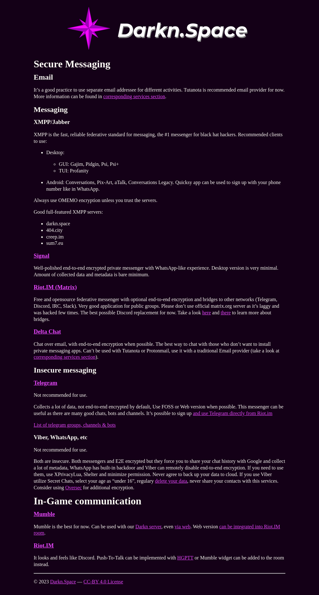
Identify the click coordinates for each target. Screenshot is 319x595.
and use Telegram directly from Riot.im (232, 413)
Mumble (44, 514)
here (206, 312)
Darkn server (148, 526)
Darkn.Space (63, 581)
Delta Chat (47, 331)
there (226, 312)
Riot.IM (44, 545)
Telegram (45, 382)
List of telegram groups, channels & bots (75, 425)
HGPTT (185, 557)
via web (182, 526)
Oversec (73, 487)
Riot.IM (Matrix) (55, 287)
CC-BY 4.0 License (103, 581)
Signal (41, 255)
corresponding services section (134, 96)
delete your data (171, 481)
